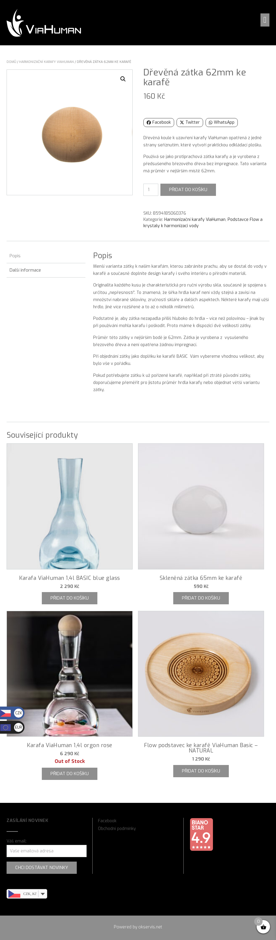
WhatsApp (221, 122)
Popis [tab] (15, 256)
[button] (264, 20)
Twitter (190, 122)
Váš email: (17, 841)
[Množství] (151, 190)
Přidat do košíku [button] (69, 598)
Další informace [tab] (25, 270)
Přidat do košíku (188, 190)
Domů (11, 62)
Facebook (159, 122)
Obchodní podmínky (117, 828)
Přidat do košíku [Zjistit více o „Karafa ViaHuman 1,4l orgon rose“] (69, 774)
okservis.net (150, 927)
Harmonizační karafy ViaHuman (46, 62)
